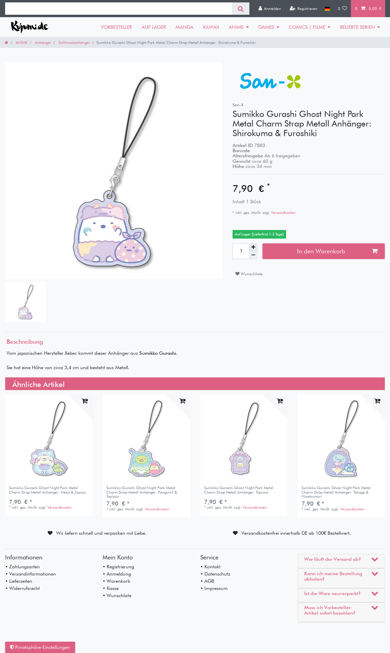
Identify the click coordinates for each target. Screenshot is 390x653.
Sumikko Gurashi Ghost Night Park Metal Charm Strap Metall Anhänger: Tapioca (238, 490)
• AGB (207, 581)
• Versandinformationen (30, 574)
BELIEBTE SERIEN (357, 27)
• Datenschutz (215, 574)
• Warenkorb (116, 581)
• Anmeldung (117, 574)
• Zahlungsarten (22, 566)
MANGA (184, 27)
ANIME (236, 27)
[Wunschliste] (342, 8)
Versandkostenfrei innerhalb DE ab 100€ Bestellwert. (296, 533)
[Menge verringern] (253, 255)
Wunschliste (248, 273)
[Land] (327, 8)
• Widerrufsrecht (22, 588)
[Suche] (240, 8)
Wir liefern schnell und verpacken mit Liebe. (101, 533)
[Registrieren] (303, 8)
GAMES (266, 27)
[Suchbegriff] (118, 8)
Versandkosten (282, 212)
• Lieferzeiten (18, 581)
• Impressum (214, 588)
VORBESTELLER (116, 27)
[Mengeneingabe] (241, 251)
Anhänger (42, 42)
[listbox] (341, 438)
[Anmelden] (270, 8)
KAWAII (211, 27)
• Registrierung (118, 566)
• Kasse (111, 588)
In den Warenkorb (337, 251)
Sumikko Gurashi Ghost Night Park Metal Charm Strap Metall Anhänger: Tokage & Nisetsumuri (336, 492)
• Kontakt (210, 566)
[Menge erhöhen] (253, 247)
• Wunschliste (117, 595)
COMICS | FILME (307, 27)
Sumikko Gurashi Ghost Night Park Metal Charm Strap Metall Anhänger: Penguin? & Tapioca (141, 492)
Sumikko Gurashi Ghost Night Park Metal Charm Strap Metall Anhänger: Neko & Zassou (47, 490)
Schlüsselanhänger (74, 42)
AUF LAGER (154, 27)
